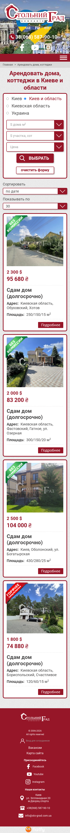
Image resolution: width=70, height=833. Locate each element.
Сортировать (14, 184)
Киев (17, 98)
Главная (8, 64)
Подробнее (50, 325)
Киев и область (45, 98)
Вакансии (35, 748)
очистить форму (35, 170)
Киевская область (31, 106)
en (46, 27)
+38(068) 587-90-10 (35, 37)
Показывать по (16, 199)
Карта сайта (35, 753)
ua (27, 27)
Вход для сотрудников (38, 740)
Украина (20, 113)
